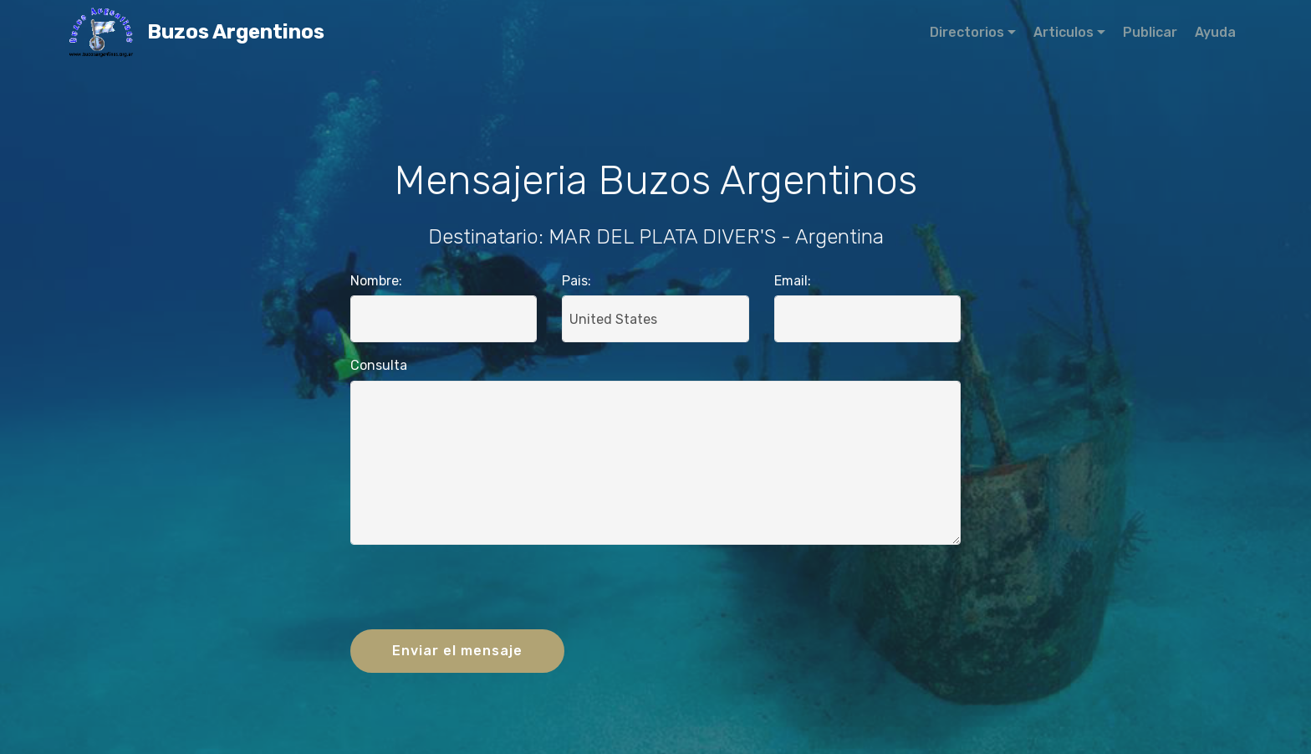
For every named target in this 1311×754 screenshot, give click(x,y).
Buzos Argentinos (279, 32)
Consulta (378, 365)
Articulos (1063, 32)
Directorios (967, 32)
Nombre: (376, 281)
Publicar (1150, 32)
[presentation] (655, 590)
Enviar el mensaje (457, 651)
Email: (792, 281)
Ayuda (1215, 32)
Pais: (576, 281)
